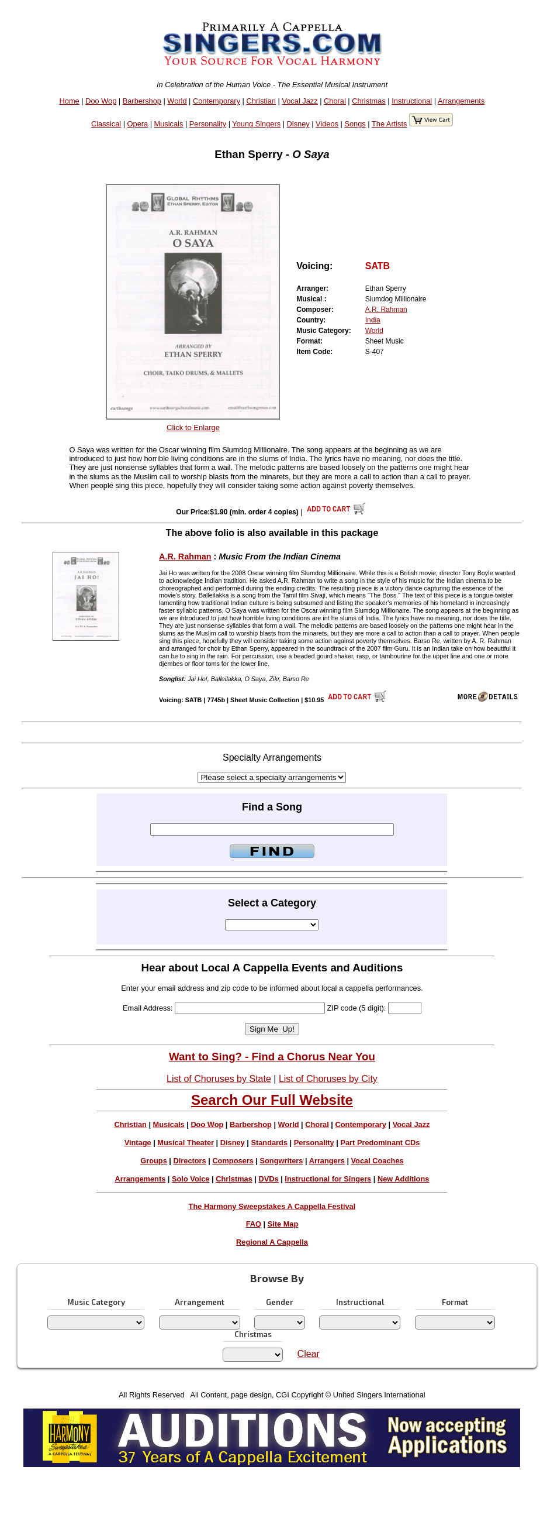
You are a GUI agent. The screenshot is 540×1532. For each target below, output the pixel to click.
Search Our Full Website (272, 1100)
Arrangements (461, 101)
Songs (354, 123)
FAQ (253, 1224)
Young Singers (256, 123)
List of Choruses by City (328, 1079)
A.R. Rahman (386, 309)
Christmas (369, 101)
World (176, 101)
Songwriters (281, 1160)
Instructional (412, 101)
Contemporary (216, 101)
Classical (106, 123)
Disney (298, 123)
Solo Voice (190, 1178)
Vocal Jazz (299, 101)
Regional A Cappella (272, 1242)
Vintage (137, 1142)
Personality (207, 123)
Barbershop (142, 101)
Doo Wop (100, 101)
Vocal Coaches (377, 1160)
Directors (189, 1160)
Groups (153, 1160)
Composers (232, 1160)
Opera (137, 123)
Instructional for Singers (328, 1178)
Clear (308, 1354)
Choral (335, 101)
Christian (261, 101)
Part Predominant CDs (380, 1142)
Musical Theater (185, 1142)
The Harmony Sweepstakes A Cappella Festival (272, 1206)
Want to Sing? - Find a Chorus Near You (272, 1056)
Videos (327, 123)
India (372, 320)
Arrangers (327, 1160)
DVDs (269, 1178)
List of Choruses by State (219, 1079)
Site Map (283, 1224)
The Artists (389, 123)
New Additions (403, 1178)
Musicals (169, 123)
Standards (269, 1142)
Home (69, 101)
